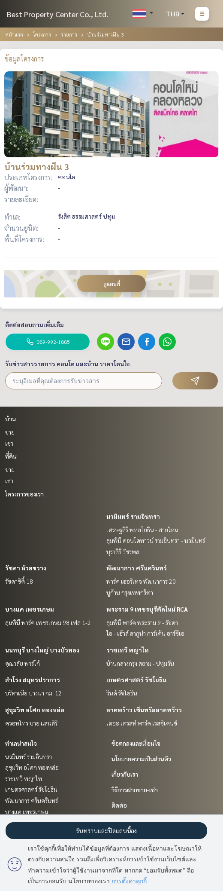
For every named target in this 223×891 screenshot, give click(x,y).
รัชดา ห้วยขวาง (25, 568)
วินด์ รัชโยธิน (121, 693)
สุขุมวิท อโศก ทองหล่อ (34, 709)
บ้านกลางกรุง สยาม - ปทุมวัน (140, 663)
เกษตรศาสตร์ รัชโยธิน (136, 679)
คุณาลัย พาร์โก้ (22, 663)
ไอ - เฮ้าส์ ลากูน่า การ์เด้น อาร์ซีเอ (145, 633)
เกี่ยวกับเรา (125, 774)
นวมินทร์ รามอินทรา (133, 516)
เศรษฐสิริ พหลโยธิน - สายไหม (142, 529)
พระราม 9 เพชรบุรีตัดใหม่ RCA (147, 609)
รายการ (69, 34)
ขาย (10, 432)
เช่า (9, 443)
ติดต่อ (119, 805)
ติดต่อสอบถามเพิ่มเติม (34, 324)
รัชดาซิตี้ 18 (19, 581)
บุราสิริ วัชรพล (122, 551)
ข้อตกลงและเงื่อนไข (136, 743)
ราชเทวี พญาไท (127, 650)
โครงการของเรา (24, 494)
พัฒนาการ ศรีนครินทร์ (136, 568)
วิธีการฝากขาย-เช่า (135, 789)
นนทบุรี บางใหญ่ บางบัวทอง (42, 650)
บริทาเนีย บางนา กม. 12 (33, 693)
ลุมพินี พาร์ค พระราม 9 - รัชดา (142, 622)
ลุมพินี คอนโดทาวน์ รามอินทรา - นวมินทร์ (155, 540)
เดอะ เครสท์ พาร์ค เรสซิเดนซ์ (141, 723)
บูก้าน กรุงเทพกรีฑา (129, 592)
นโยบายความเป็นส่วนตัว (141, 758)
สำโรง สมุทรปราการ (32, 679)
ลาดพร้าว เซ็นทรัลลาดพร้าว (144, 709)
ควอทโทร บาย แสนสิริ (31, 723)
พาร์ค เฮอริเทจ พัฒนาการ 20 (141, 581)
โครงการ (42, 34)
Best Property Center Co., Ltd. (57, 14)
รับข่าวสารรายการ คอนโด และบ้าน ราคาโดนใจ (67, 363)
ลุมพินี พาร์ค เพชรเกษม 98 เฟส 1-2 (48, 622)
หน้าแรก (14, 34)
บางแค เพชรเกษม (29, 609)
